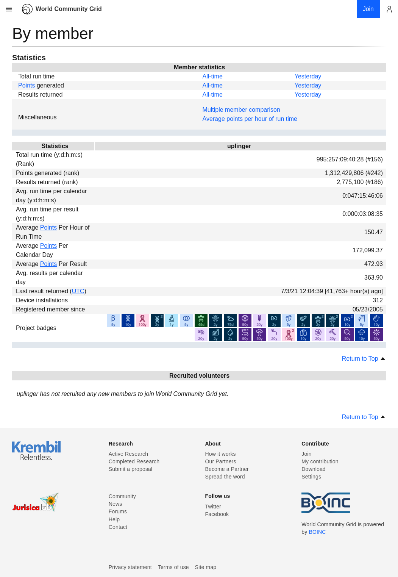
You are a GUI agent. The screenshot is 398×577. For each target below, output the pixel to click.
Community (122, 496)
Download (313, 469)
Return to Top (364, 358)
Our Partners (220, 461)
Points (26, 85)
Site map (206, 567)
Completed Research (134, 461)
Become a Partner (227, 469)
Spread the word (225, 477)
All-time (213, 76)
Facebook (217, 514)
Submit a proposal (131, 469)
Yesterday (308, 76)
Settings (311, 477)
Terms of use (173, 567)
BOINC (317, 532)
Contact (118, 527)
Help (114, 519)
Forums (118, 511)
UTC (78, 291)
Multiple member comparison (241, 109)
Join (306, 454)
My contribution (319, 461)
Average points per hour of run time (250, 119)
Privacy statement (130, 567)
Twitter (213, 507)
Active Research (128, 454)
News (115, 504)
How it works (220, 454)
